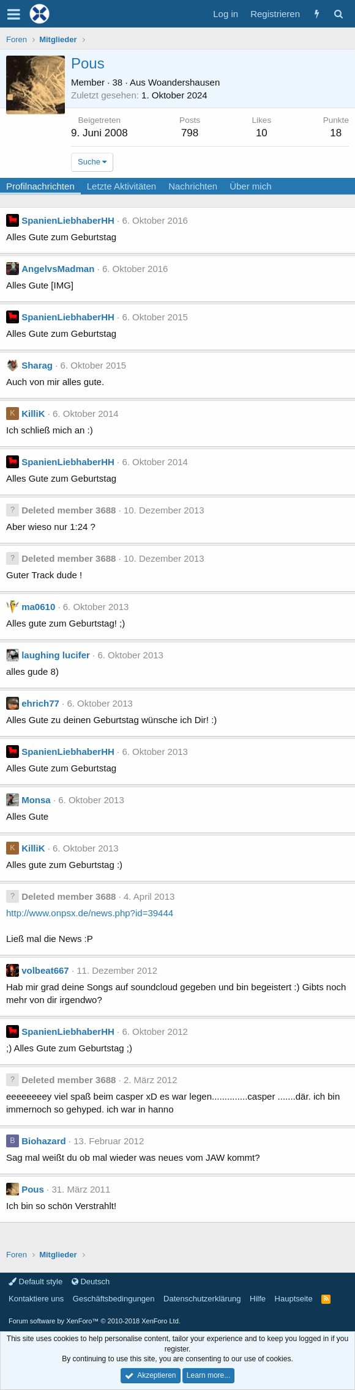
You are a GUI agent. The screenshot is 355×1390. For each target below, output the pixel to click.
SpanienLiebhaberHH (67, 220)
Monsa (36, 800)
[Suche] (338, 13)
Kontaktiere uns (36, 1298)
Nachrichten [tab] (192, 186)
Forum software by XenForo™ (95, 1321)
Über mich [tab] (250, 186)
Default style (35, 1281)
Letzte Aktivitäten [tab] (121, 186)
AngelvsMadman (57, 268)
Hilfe (258, 1298)
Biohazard (43, 1141)
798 (189, 133)
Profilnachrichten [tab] (40, 186)
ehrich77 (40, 703)
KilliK (33, 413)
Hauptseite (294, 1298)
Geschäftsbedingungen (114, 1298)
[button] (13, 14)
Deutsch (91, 1281)
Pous (32, 1189)
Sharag (37, 365)
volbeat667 (45, 970)
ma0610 (38, 606)
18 (336, 133)
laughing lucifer (55, 655)
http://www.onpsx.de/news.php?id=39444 (89, 913)
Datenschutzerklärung (202, 1298)
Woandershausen (184, 82)
